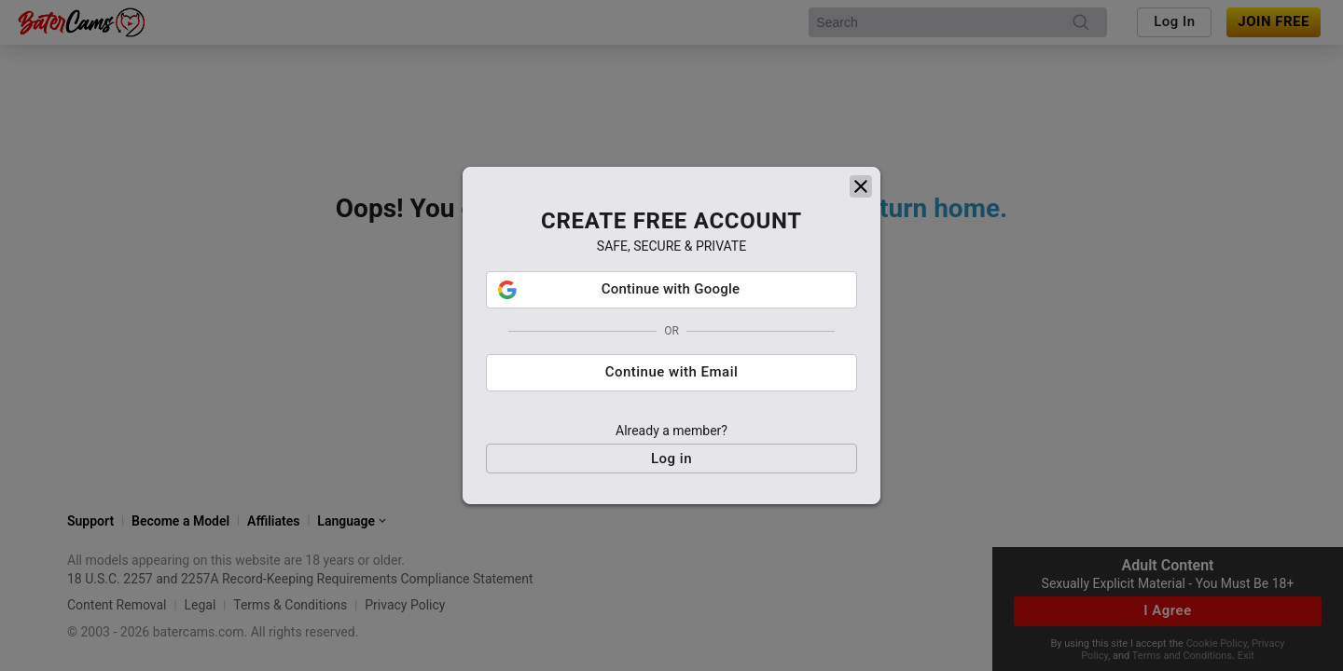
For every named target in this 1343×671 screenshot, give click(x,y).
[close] (861, 184)
